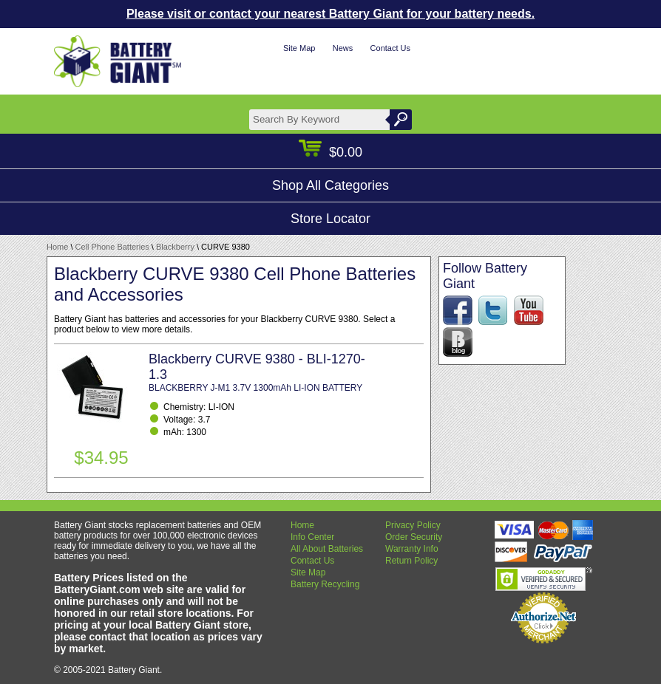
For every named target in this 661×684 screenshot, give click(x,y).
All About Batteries (327, 549)
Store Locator (330, 218)
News (343, 48)
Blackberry (175, 246)
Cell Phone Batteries (112, 246)
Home (57, 246)
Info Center (312, 537)
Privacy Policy (413, 525)
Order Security (413, 537)
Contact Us (390, 48)
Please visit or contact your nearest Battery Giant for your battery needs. (330, 13)
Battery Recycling (325, 584)
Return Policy (411, 560)
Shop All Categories (330, 185)
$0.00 (330, 152)
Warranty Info (411, 549)
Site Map (299, 48)
